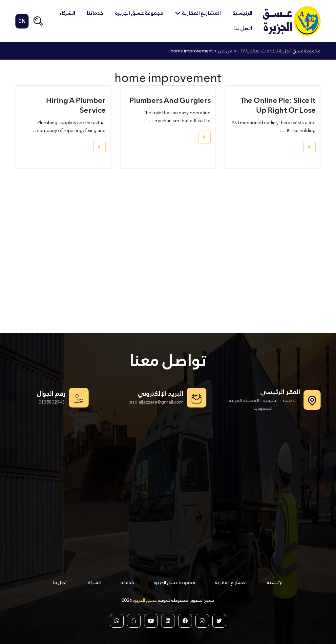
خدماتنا (95, 13)
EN (22, 21)
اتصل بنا (243, 28)
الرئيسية (242, 13)
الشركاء (67, 13)
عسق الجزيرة (144, 600)
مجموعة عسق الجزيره (139, 13)
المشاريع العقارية (201, 13)
